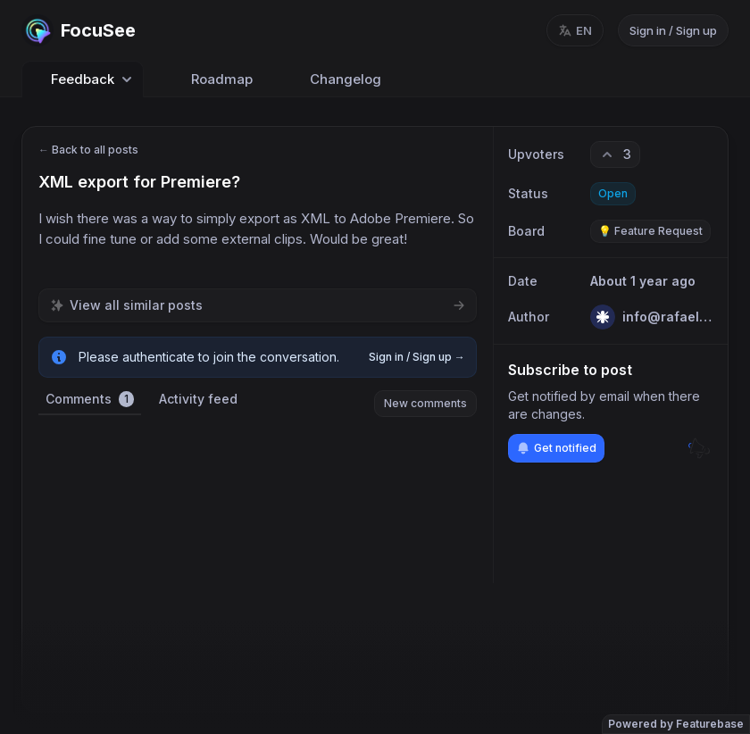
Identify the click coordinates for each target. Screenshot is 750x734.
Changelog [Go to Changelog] (334, 79)
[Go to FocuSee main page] (78, 30)
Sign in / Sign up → (417, 356)
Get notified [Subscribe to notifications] (556, 448)
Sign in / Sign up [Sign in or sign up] (673, 30)
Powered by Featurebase (676, 723)
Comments (90, 399)
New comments (425, 403)
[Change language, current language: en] (575, 30)
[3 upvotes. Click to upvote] (615, 154)
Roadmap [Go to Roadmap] (211, 79)
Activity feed (198, 398)
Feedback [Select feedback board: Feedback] (82, 79)
